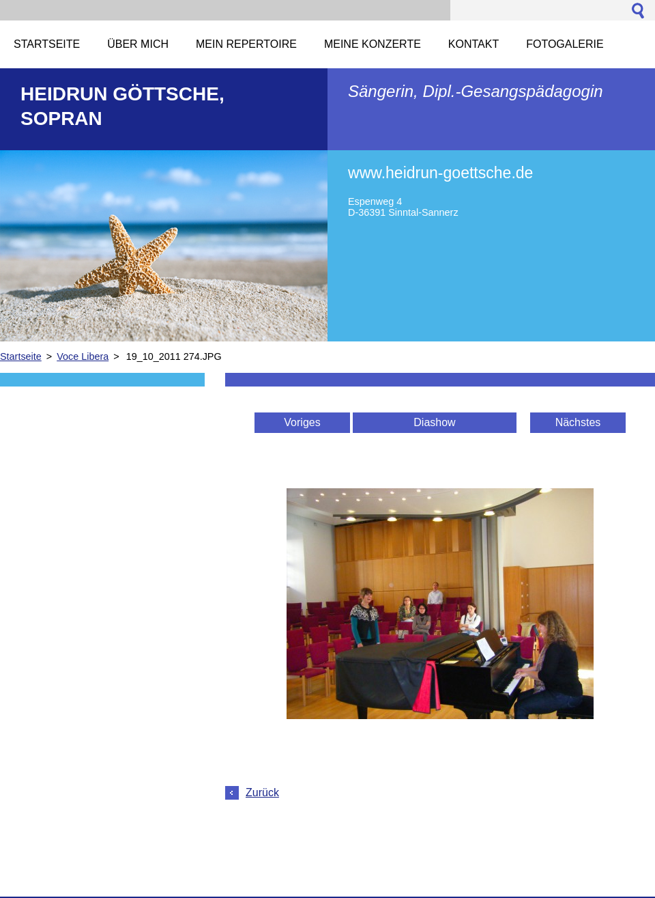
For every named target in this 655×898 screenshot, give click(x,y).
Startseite (21, 356)
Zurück (262, 792)
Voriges (302, 422)
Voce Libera (82, 356)
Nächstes (578, 422)
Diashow (434, 422)
